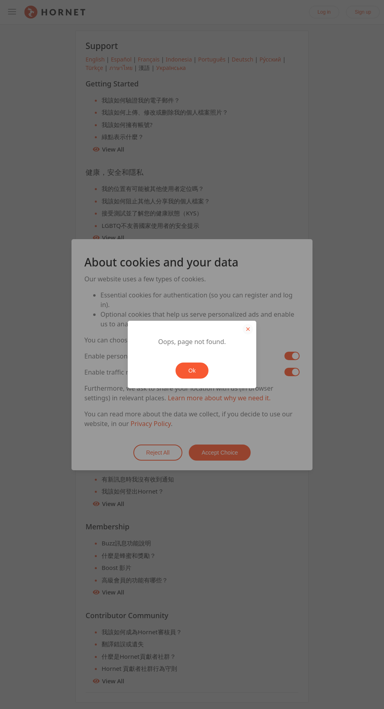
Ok (192, 370)
